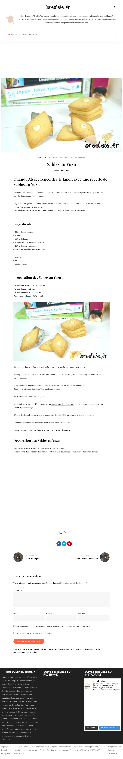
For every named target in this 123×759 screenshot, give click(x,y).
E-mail (49, 613)
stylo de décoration (29, 452)
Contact (94, 746)
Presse (87, 746)
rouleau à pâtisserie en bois (62, 404)
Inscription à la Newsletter (12, 753)
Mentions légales (39, 746)
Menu (114, 7)
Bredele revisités (59, 158)
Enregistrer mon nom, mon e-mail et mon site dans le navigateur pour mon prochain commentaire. (52, 626)
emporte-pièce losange (23, 407)
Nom (15, 613)
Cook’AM (26, 746)
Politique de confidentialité (42, 633)
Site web (81, 613)
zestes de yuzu (38, 249)
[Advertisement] (61, 59)
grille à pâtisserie (62, 430)
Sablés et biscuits (77, 158)
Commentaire (19, 590)
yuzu (61, 533)
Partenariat (77, 746)
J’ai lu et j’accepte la (33, 633)
